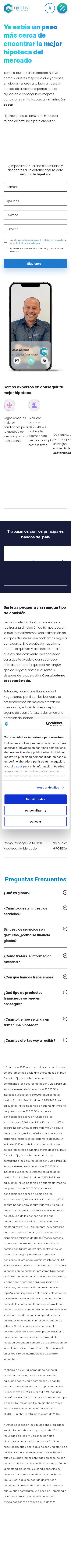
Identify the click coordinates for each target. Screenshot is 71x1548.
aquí (19, 766)
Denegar (35, 821)
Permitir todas (35, 799)
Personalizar (35, 810)
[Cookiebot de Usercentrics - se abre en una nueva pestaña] (50, 723)
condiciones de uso (30, 240)
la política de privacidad (52, 240)
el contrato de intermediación (25, 243)
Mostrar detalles (48, 787)
